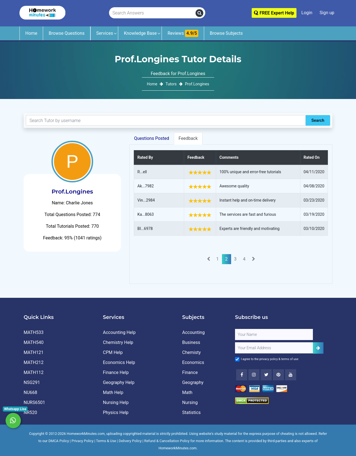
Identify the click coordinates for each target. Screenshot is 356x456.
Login (306, 12)
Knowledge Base (140, 33)
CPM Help (113, 352)
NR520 (30, 412)
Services (104, 33)
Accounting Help (119, 332)
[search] (199, 13)
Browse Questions (67, 33)
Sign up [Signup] (327, 12)
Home (31, 33)
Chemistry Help (118, 342)
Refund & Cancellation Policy (167, 441)
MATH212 (33, 362)
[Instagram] (253, 374)
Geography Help (118, 382)
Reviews (182, 33)
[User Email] (274, 347)
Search (317, 120)
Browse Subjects (226, 33)
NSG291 (32, 382)
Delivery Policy (130, 441)
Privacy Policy (82, 441)
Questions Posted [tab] (151, 138)
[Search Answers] (152, 13)
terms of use (289, 359)
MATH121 (33, 352)
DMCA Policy (58, 441)
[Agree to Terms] (237, 359)
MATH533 (33, 332)
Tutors (171, 84)
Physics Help (115, 412)
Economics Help (119, 362)
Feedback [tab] (188, 138)
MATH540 (33, 342)
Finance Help (116, 372)
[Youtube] (278, 374)
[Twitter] (266, 374)
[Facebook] (241, 374)
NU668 (30, 392)
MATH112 (33, 372)
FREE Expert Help (274, 13)
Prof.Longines (197, 84)
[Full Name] (274, 334)
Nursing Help (115, 402)
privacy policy (268, 359)
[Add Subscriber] (318, 348)
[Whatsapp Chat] (13, 420)
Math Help (113, 392)
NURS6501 (34, 402)
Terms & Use (106, 441)
